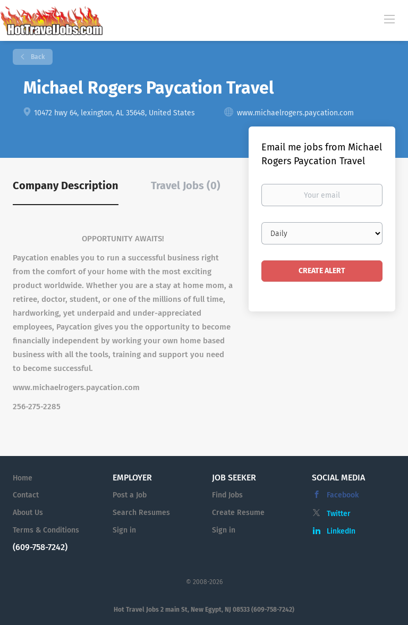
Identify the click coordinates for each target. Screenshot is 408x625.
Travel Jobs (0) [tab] (185, 185)
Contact (26, 495)
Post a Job (130, 495)
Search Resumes (141, 512)
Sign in (124, 530)
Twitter (339, 513)
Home (22, 478)
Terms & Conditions (46, 530)
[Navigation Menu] (389, 19)
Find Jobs (227, 495)
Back (37, 57)
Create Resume (238, 512)
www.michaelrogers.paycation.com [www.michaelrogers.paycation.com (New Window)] (295, 112)
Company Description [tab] (65, 185)
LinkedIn (341, 531)
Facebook (343, 495)
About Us (28, 512)
